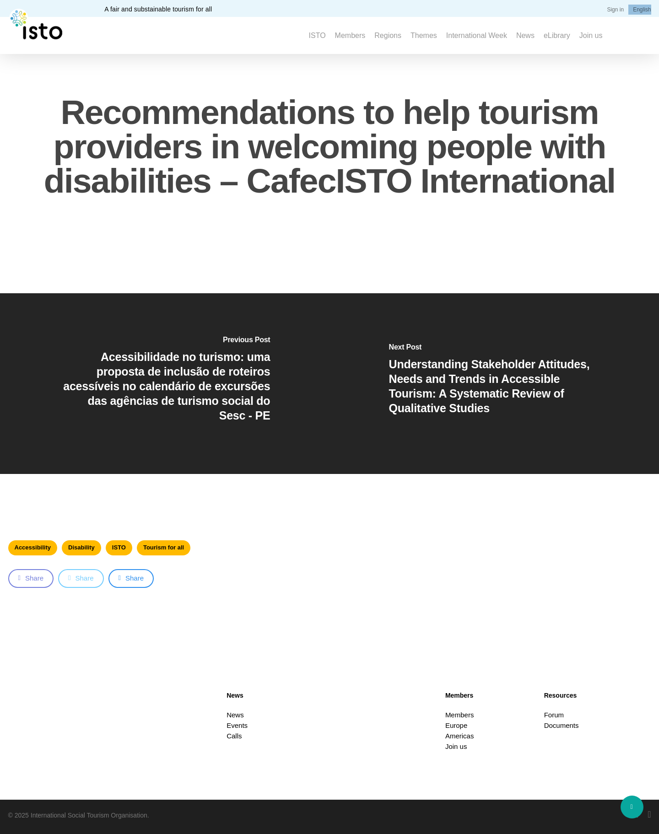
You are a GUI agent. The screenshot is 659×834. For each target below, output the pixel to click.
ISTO (119, 547)
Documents (561, 725)
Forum (554, 714)
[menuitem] (642, 10)
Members (459, 714)
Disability (81, 547)
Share (31, 578)
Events (237, 725)
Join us (456, 746)
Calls (234, 735)
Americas (459, 735)
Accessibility (33, 547)
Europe (456, 725)
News (235, 714)
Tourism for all (163, 547)
